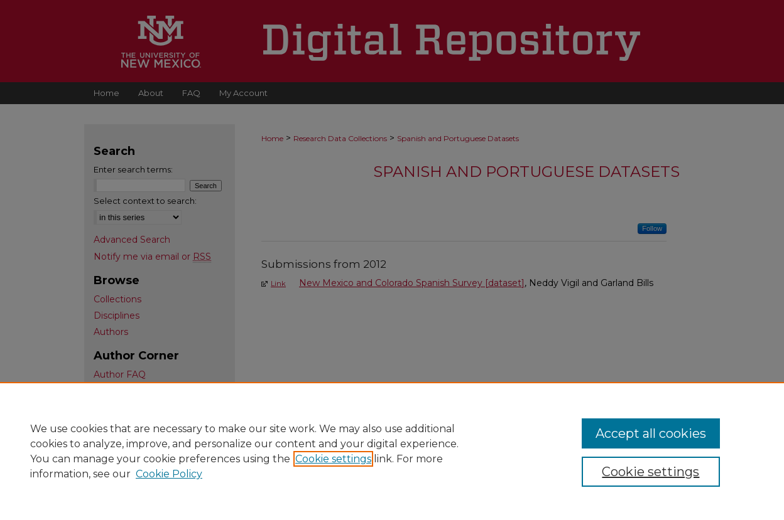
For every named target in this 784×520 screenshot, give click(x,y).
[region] (392, 451)
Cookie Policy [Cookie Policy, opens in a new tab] (169, 474)
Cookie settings (333, 459)
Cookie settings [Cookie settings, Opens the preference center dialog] (650, 471)
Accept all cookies (651, 433)
